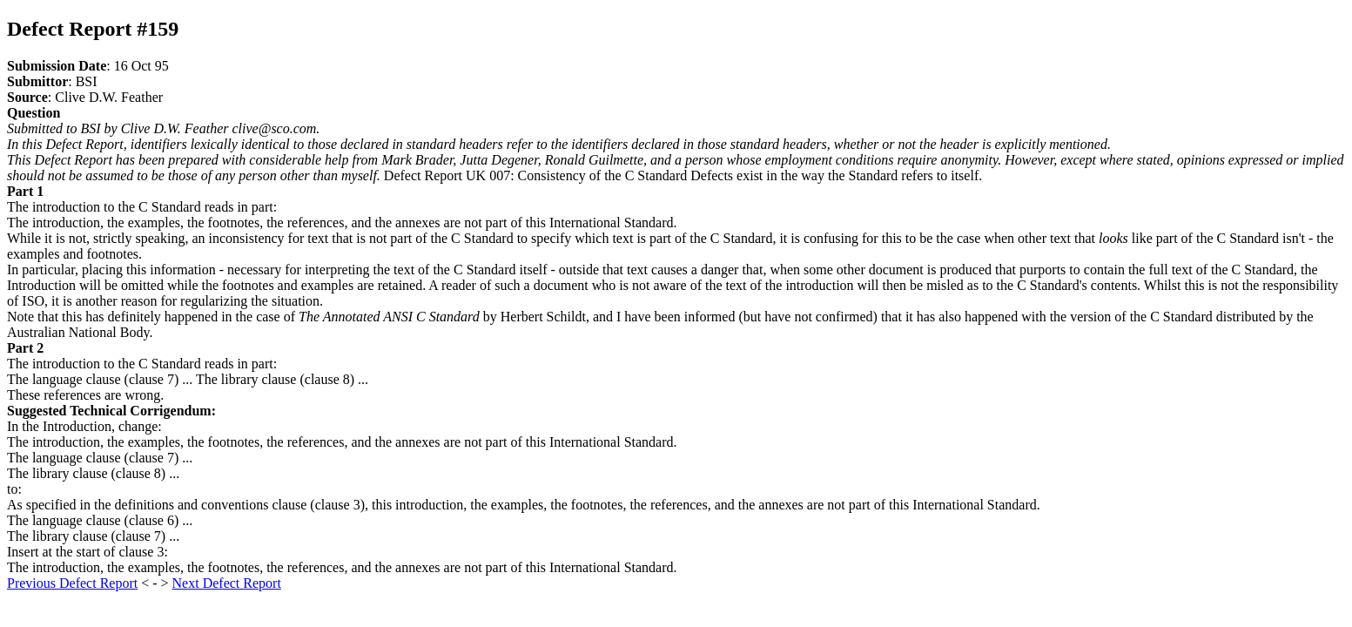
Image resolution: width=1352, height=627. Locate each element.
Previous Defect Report (72, 583)
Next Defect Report (226, 583)
